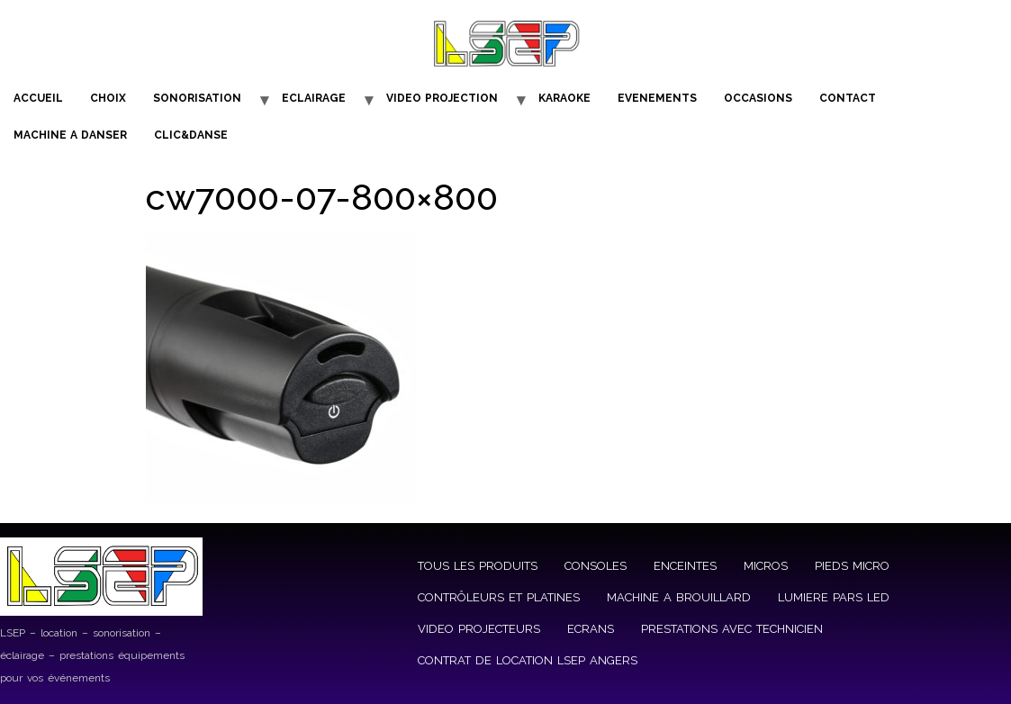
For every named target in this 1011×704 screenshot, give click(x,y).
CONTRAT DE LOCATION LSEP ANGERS (527, 660)
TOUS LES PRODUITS (477, 566)
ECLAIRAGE (314, 98)
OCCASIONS (758, 98)
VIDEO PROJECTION (442, 98)
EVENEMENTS (657, 98)
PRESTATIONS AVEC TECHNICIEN (732, 629)
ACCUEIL (38, 98)
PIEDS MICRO (852, 566)
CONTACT (847, 98)
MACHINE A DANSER (70, 135)
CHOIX (108, 98)
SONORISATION (197, 98)
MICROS (766, 566)
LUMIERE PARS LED (833, 597)
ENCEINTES (685, 566)
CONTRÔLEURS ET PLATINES (499, 597)
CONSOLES (595, 566)
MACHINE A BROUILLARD (679, 597)
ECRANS (590, 629)
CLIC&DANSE (191, 135)
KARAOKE (564, 98)
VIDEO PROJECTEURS (479, 629)
